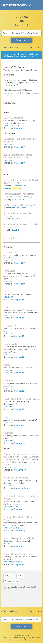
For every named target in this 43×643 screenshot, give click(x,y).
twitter (6, 95)
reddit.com (8, 144)
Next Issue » (36, 47)
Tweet (22, 576)
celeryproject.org (11, 125)
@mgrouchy (19, 128)
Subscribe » (21, 40)
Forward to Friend (12, 581)
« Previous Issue (9, 47)
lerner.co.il (8, 485)
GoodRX (15, 230)
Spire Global (17, 219)
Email (34, 638)
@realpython (19, 470)
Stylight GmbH (18, 200)
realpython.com (10, 467)
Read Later (10, 576)
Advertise (19, 640)
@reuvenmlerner (21, 488)
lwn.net (6, 543)
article (13, 80)
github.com (8, 260)
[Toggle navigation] (36, 5)
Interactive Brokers (19, 208)
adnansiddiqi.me (10, 507)
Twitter (28, 638)
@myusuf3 (18, 299)
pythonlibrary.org (11, 528)
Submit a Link (28, 640)
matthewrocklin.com (12, 562)
